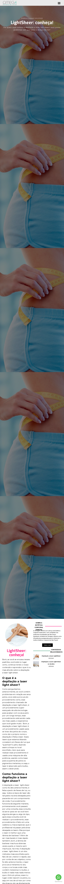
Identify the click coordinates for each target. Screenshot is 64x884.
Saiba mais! (47, 645)
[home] (10, 3)
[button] (59, 3)
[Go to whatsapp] (58, 877)
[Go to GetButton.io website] (58, 881)
